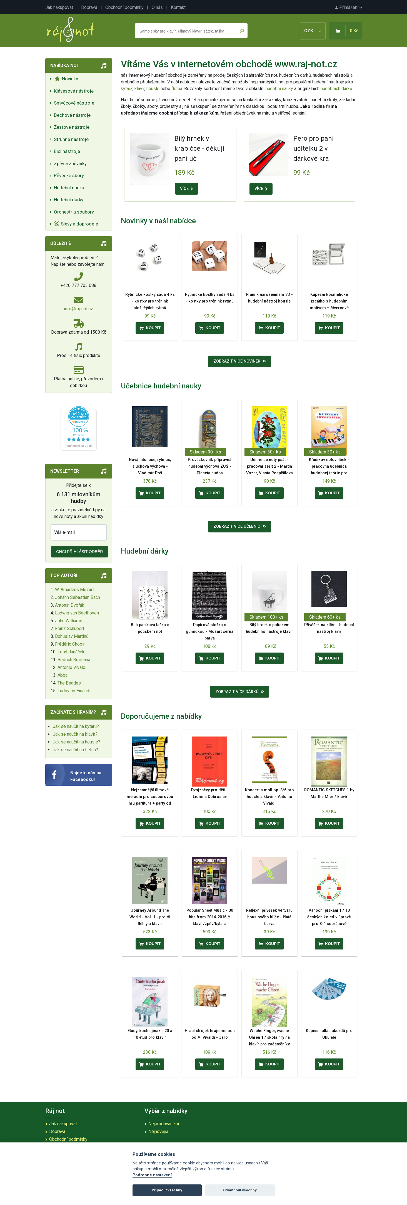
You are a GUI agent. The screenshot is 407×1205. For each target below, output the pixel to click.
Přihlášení (348, 7)
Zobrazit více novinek (239, 361)
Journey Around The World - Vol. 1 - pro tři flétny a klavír (149, 917)
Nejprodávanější (163, 1123)
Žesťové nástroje (71, 127)
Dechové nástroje (72, 115)
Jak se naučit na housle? (76, 742)
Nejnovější (158, 1131)
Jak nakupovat (59, 7)
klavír (139, 88)
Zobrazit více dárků (239, 692)
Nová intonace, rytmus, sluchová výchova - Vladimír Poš (150, 466)
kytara (127, 88)
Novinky (66, 78)
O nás (157, 7)
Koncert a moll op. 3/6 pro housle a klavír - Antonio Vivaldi (269, 797)
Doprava (89, 7)
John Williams (68, 620)
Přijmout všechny (167, 1190)
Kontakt (178, 7)
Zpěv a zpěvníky (70, 163)
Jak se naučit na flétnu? (75, 749)
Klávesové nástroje (74, 91)
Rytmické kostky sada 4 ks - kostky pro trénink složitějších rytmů (150, 301)
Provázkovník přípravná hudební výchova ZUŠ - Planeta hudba (209, 466)
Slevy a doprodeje (76, 224)
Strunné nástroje (71, 139)
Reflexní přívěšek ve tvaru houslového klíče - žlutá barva (269, 917)
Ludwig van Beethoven (77, 613)
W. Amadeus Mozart (74, 589)
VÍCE (186, 188)
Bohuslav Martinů (72, 636)
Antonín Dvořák (69, 605)
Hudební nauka (69, 187)
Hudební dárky (68, 199)
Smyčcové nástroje (74, 103)
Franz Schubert (69, 628)
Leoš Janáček (71, 651)
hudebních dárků (336, 88)
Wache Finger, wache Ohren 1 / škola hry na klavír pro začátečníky (269, 1037)
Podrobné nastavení (152, 1175)
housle (153, 88)
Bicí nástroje (67, 151)
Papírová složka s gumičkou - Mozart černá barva (209, 632)
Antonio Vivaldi (72, 667)
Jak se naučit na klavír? (75, 734)
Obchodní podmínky (124, 7)
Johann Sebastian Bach (77, 597)
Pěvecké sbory (69, 175)
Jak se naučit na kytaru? (76, 726)
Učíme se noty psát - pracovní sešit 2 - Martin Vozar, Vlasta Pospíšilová (269, 466)
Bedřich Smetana (74, 659)
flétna (176, 88)
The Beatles (69, 683)
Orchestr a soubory (74, 212)
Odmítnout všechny (240, 1190)
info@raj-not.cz (78, 308)
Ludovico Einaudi (74, 690)
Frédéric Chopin (70, 644)
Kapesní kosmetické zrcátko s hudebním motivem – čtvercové (329, 301)
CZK (312, 30)
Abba (63, 675)
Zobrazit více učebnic (239, 526)
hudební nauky (279, 88)
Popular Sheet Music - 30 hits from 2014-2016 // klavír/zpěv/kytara (209, 917)
